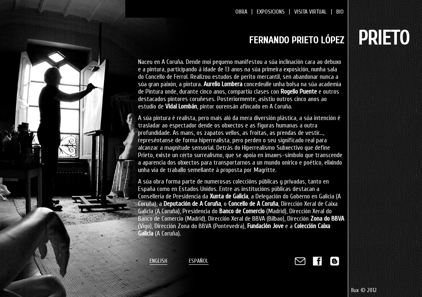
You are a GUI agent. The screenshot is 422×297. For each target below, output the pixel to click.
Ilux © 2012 (364, 290)
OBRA (241, 11)
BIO (340, 11)
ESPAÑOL (199, 260)
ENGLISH (158, 260)
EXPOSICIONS (271, 11)
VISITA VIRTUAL (310, 11)
